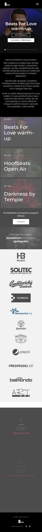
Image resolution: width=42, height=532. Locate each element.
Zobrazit (21, 222)
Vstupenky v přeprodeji (21, 40)
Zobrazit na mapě (21, 441)
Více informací (21, 35)
